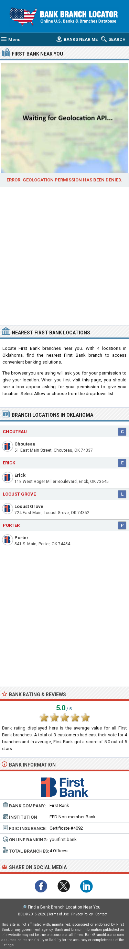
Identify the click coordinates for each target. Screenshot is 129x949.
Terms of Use (59, 914)
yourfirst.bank (63, 839)
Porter (21, 537)
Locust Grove (28, 506)
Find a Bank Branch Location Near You (64, 907)
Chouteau (24, 444)
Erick (19, 475)
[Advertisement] (64, 257)
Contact (101, 914)
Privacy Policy (82, 914)
